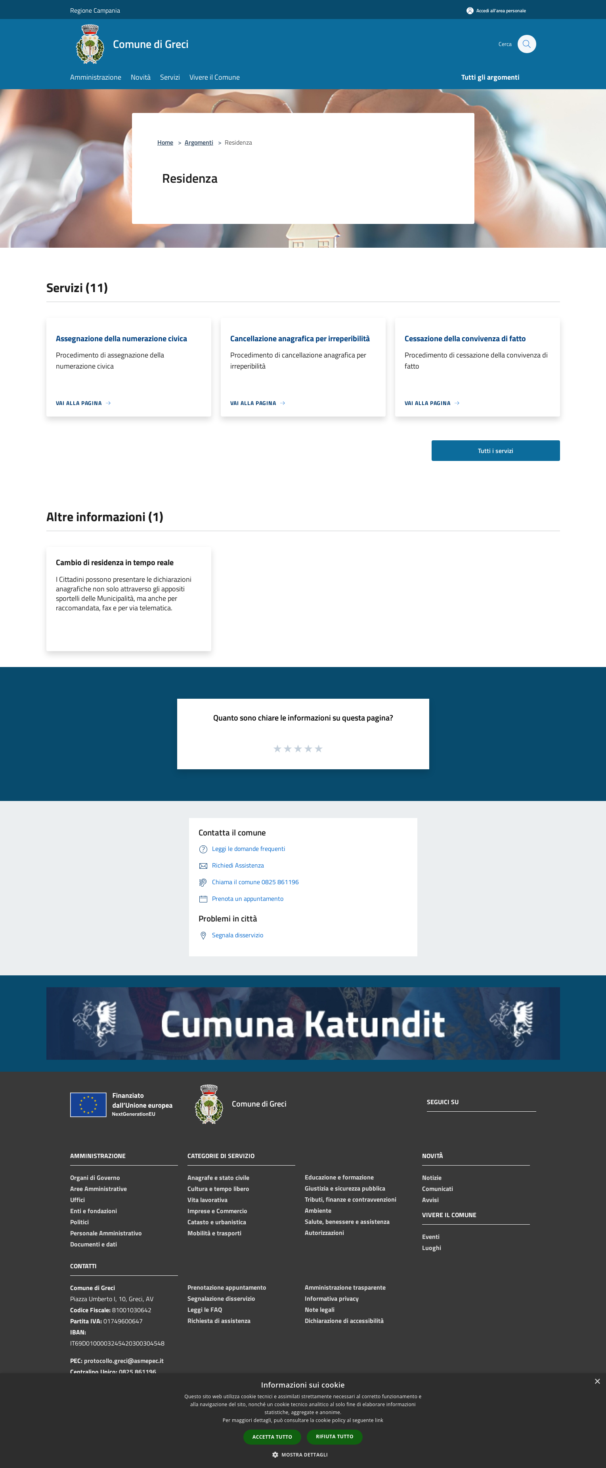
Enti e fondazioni (93, 1211)
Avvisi (430, 1199)
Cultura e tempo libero (218, 1188)
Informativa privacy (332, 1298)
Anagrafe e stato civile (218, 1177)
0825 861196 (137, 1371)
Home (165, 142)
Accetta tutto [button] (272, 1437)
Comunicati (437, 1188)
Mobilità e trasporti (214, 1233)
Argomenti (199, 142)
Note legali (320, 1309)
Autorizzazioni (324, 1232)
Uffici (77, 1199)
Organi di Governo (95, 1177)
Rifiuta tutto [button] (335, 1436)
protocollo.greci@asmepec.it (124, 1360)
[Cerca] (526, 44)
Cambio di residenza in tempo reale (115, 562)
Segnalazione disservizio (221, 1298)
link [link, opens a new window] (379, 1420)
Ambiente (318, 1210)
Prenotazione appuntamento (226, 1287)
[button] (303, 1454)
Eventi (431, 1236)
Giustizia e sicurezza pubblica (345, 1188)
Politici (79, 1222)
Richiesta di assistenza (218, 1320)
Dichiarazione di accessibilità (344, 1320)
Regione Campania (95, 10)
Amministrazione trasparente (345, 1287)
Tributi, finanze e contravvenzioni (350, 1199)
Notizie (432, 1177)
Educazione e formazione (339, 1177)
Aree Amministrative (98, 1188)
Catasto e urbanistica (216, 1222)
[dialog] (303, 1420)
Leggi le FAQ (204, 1309)
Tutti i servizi (495, 450)
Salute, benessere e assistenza (347, 1221)
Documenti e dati (93, 1244)
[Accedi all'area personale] (496, 10)
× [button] (597, 1382)
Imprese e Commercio (217, 1211)
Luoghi (431, 1247)
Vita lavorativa (207, 1199)
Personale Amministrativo (106, 1233)
